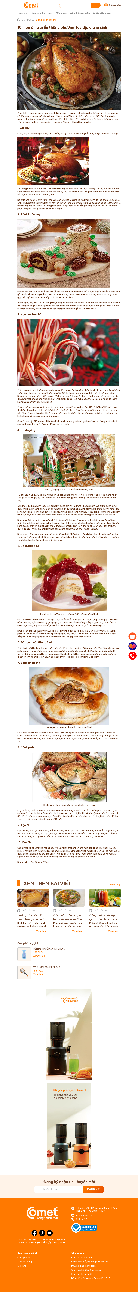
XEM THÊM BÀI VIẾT (47, 883)
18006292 (81, 1219)
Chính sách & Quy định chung (86, 1270)
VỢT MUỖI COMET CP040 (46, 967)
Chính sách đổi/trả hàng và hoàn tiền (90, 1261)
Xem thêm (113, 884)
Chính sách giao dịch (81, 1257)
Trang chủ (22, 13)
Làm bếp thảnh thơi (42, 13)
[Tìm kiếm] (96, 5)
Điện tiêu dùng (24, 1261)
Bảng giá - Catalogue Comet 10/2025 (90, 1278)
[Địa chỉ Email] (69, 1189)
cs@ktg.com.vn (84, 1215)
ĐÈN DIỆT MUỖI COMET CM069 (49, 948)
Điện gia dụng (24, 1257)
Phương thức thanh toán (83, 1266)
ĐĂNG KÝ (93, 1189)
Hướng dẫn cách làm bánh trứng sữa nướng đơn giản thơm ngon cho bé (32, 917)
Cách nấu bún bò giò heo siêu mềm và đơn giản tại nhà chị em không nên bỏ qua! (67, 917)
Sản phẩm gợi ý (27, 943)
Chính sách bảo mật (81, 1274)
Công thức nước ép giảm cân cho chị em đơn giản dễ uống (103, 917)
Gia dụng (21, 1266)
